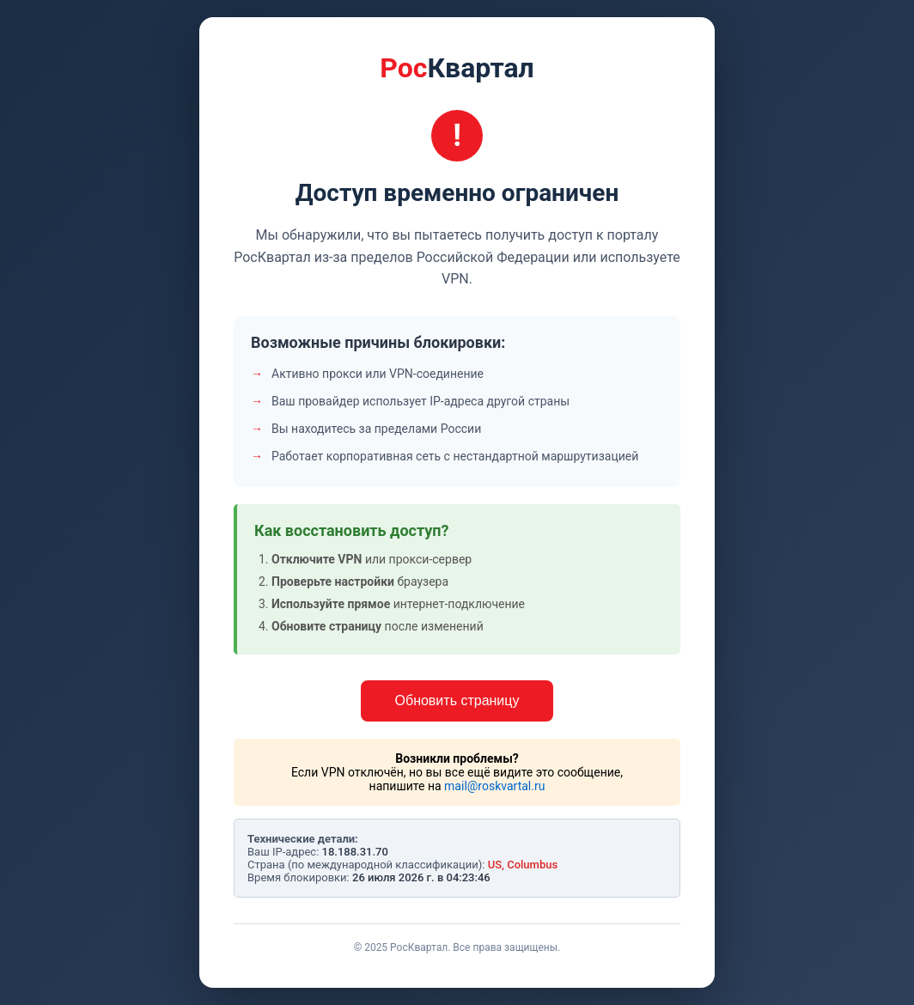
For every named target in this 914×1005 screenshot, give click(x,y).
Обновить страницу (457, 700)
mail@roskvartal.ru (494, 786)
